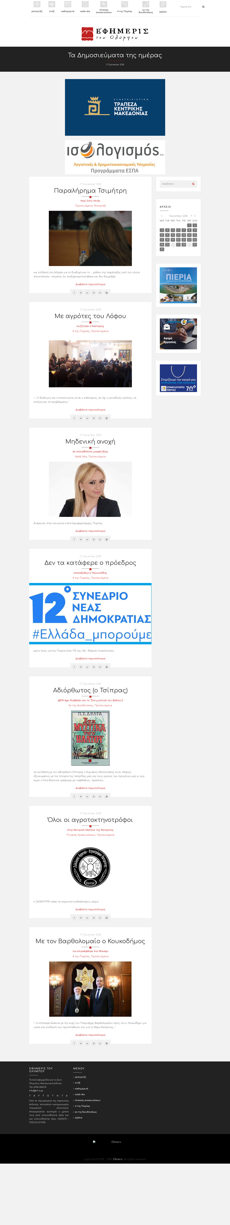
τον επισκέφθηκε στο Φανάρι (90, 951)
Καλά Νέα (81, 456)
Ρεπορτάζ (100, 205)
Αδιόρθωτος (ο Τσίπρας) (90, 690)
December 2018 (178, 216)
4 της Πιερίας (81, 331)
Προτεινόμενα (84, 205)
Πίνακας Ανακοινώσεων (80, 835)
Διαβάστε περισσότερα (90, 284)
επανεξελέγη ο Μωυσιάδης (90, 573)
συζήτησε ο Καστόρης (90, 326)
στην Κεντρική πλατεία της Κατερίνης (90, 830)
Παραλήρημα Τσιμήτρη (90, 191)
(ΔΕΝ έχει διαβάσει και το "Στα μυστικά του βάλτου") (90, 700)
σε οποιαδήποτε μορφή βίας (90, 451)
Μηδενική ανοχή (90, 441)
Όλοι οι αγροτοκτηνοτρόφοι (90, 820)
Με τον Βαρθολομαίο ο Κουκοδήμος (90, 941)
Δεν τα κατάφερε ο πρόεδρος (90, 563)
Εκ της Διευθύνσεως (81, 705)
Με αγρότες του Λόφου (90, 316)
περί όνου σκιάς (90, 200)
